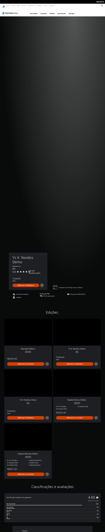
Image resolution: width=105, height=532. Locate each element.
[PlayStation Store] (11, 11)
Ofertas (52, 11)
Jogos (7, 5)
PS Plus (24, 5)
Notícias (39, 5)
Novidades (33, 11)
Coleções (43, 11)
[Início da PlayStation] (3, 6)
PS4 (18, 5)
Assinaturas (62, 11)
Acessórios (31, 5)
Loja (45, 5)
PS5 (13, 5)
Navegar (71, 11)
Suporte (51, 5)
